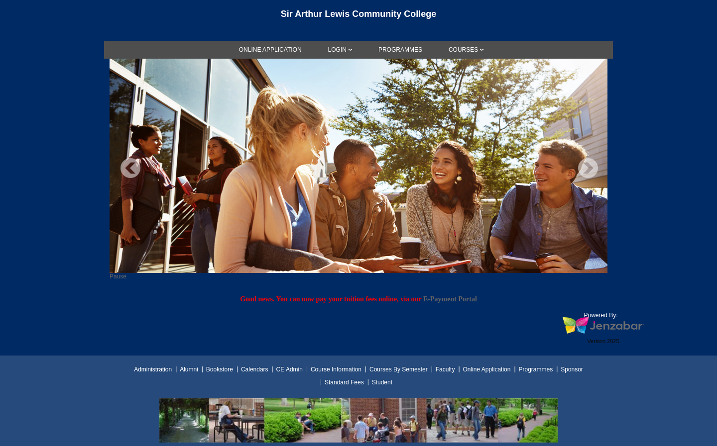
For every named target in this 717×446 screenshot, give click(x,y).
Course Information (336, 369)
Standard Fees (344, 382)
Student (382, 382)
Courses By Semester (398, 369)
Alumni (189, 369)
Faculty (445, 369)
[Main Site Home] (358, 17)
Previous (130, 168)
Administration (153, 369)
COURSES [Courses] (463, 49)
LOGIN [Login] (337, 49)
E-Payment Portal (450, 299)
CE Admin (289, 369)
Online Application (486, 369)
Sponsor (572, 369)
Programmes (535, 369)
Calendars (254, 369)
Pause (118, 276)
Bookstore (219, 369)
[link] (270, 50)
